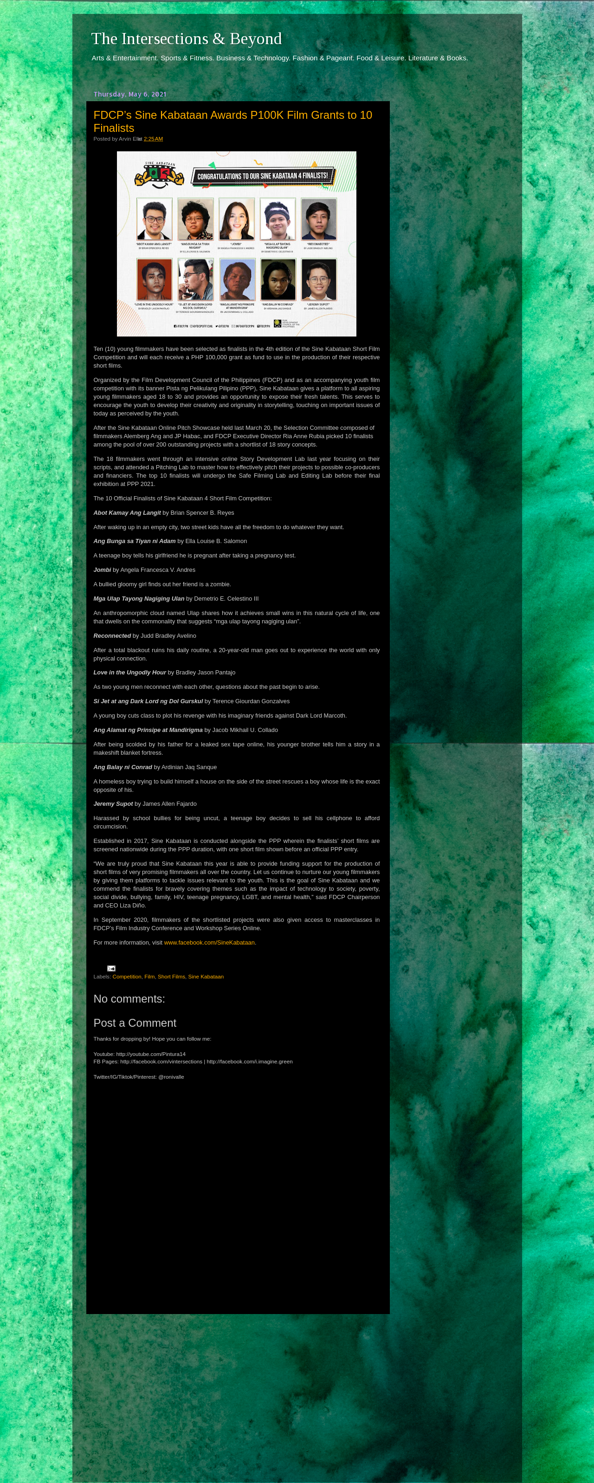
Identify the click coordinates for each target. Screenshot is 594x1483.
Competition (126, 976)
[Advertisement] (237, 1390)
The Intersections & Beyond (186, 38)
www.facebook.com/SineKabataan (209, 942)
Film (149, 976)
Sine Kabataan (206, 976)
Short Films (171, 976)
